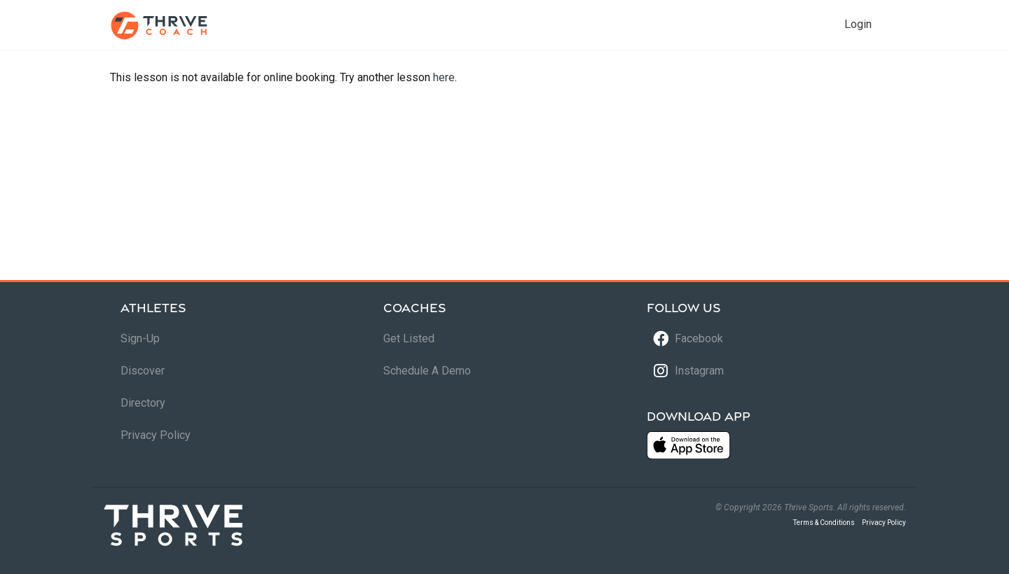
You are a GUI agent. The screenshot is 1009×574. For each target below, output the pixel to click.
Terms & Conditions (824, 522)
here (444, 77)
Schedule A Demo (427, 370)
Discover (143, 370)
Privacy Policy (156, 435)
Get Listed (408, 338)
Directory (143, 403)
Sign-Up (140, 338)
